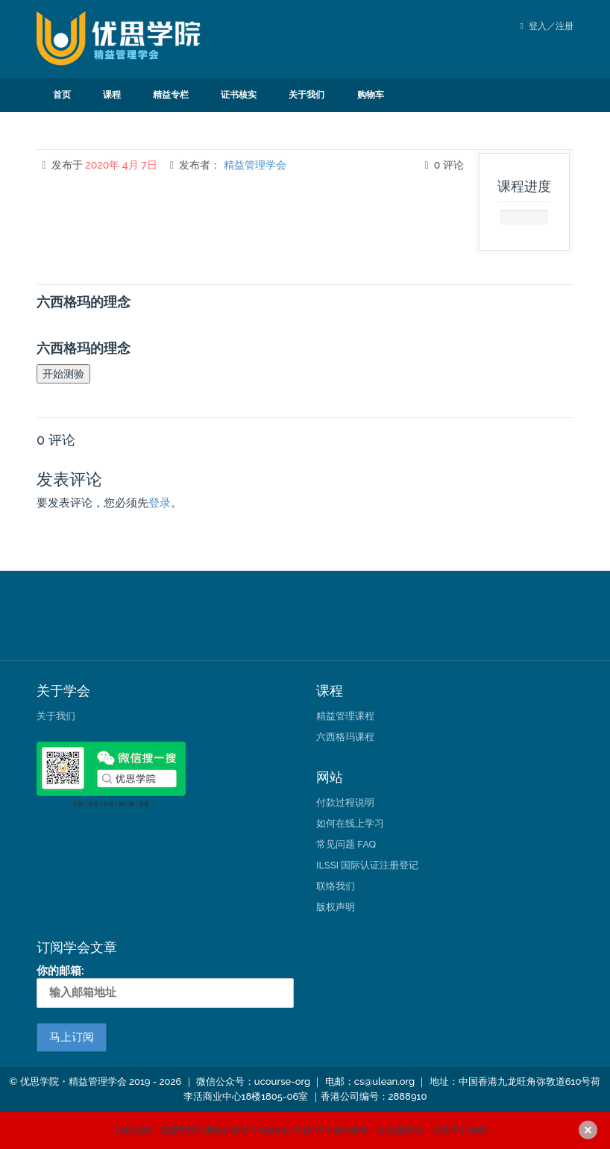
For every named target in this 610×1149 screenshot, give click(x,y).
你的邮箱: (165, 985)
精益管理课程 (345, 715)
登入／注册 (547, 26)
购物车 (370, 95)
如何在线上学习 (350, 823)
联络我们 (335, 886)
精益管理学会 (255, 165)
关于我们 (306, 95)
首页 (62, 95)
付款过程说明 (345, 802)
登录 (159, 503)
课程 (112, 95)
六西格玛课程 (345, 736)
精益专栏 (171, 95)
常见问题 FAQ (346, 844)
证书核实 (239, 95)
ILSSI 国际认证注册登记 (367, 865)
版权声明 (335, 906)
